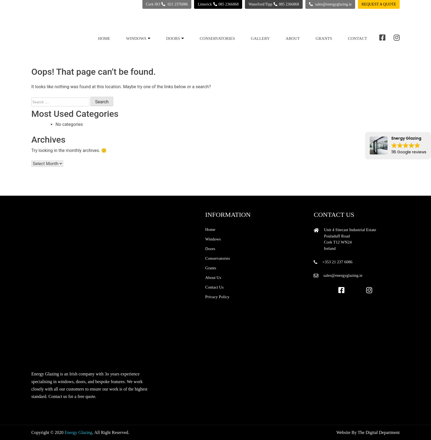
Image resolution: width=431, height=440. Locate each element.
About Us (213, 277)
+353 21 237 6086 (337, 262)
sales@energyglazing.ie (342, 275)
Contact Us (214, 287)
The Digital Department (379, 432)
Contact (357, 38)
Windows (136, 38)
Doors (173, 38)
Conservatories (217, 38)
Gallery (260, 38)
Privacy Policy (217, 297)
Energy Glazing (78, 432)
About (293, 38)
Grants (324, 38)
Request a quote (378, 4)
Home (104, 38)
